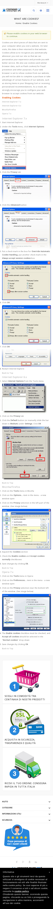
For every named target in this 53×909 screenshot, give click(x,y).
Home (18, 23)
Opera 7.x (6, 113)
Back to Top (7, 373)
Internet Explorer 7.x (11, 102)
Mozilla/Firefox (9, 109)
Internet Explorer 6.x (11, 105)
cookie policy (22, 891)
